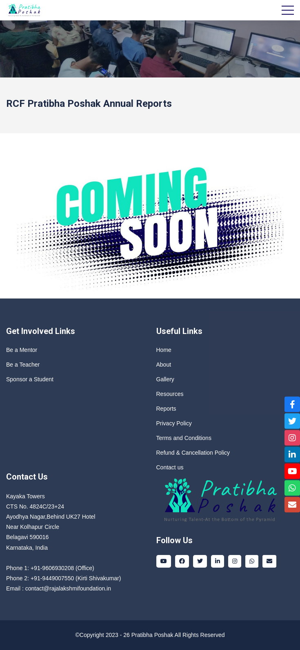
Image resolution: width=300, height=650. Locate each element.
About (163, 364)
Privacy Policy (174, 423)
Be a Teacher (23, 364)
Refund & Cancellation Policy (193, 452)
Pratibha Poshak (152, 635)
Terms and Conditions (183, 438)
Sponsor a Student (29, 379)
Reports (166, 408)
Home (163, 350)
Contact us (170, 467)
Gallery (165, 379)
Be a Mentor (21, 350)
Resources (170, 394)
